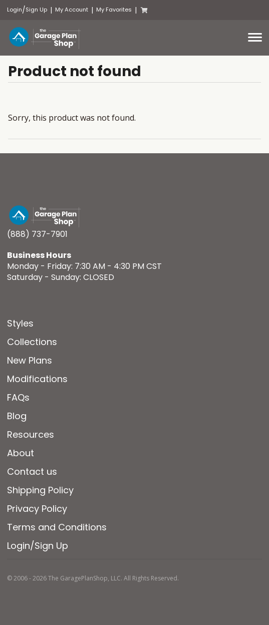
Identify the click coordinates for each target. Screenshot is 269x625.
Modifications (37, 379)
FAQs (18, 397)
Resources (30, 434)
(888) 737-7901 (37, 234)
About (20, 453)
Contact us (32, 471)
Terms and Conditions (57, 527)
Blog (17, 416)
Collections (32, 342)
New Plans (29, 360)
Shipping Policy (40, 490)
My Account (71, 10)
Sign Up (36, 10)
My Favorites (114, 10)
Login (14, 10)
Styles (20, 323)
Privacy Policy (37, 508)
